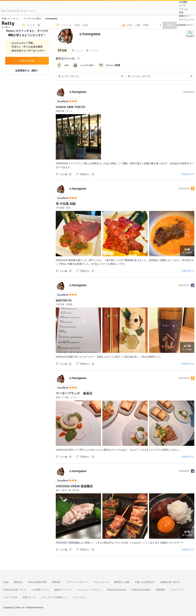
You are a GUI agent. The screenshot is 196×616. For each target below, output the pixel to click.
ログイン (190, 25)
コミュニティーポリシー (89, 589)
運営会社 (18, 582)
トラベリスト (79, 597)
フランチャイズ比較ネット (54, 597)
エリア (182, 5)
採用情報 (160, 589)
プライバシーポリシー (77, 582)
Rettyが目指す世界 (37, 582)
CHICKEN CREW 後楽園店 (74, 486)
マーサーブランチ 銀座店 (74, 393)
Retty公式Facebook (116, 589)
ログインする (27, 60)
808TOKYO (64, 300)
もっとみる (187, 250)
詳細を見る (187, 174)
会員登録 (181, 25)
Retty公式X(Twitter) (141, 589)
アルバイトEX (10, 597)
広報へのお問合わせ (145, 582)
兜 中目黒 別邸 (66, 204)
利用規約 (56, 582)
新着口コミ (184, 16)
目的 (181, 12)
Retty (5, 582)
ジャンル (183, 9)
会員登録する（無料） (27, 70)
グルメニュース (186, 19)
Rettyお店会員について (14, 589)
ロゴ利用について (40, 589)
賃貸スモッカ (29, 597)
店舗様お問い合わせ (170, 582)
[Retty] (8, 24)
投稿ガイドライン (63, 589)
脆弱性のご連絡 (122, 582)
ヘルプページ (176, 589)
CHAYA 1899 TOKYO (70, 107)
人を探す (183, 2)
